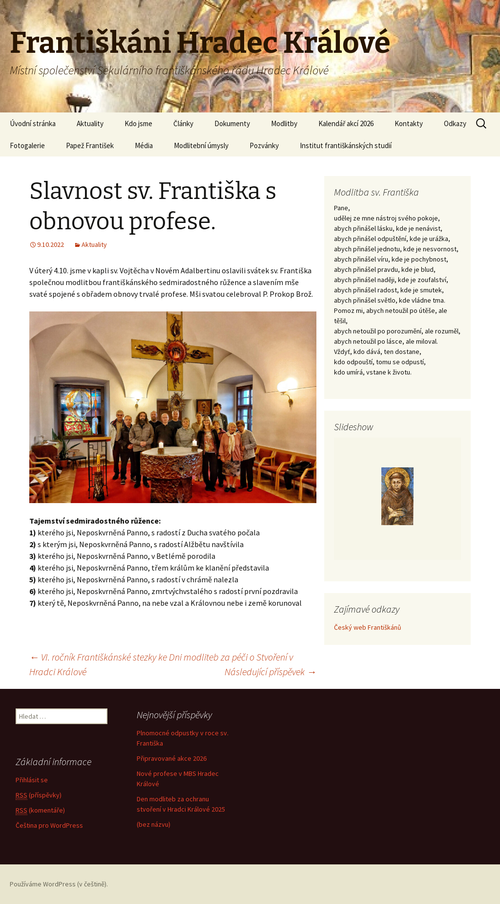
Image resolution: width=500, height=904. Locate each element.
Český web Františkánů (367, 627)
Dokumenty (232, 123)
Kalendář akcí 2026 (346, 123)
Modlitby (284, 123)
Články (183, 123)
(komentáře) (40, 810)
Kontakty (409, 123)
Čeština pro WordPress (49, 825)
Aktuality (90, 123)
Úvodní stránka (33, 123)
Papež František (90, 145)
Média (144, 145)
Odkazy (455, 123)
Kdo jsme (138, 123)
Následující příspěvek (270, 671)
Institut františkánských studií (346, 145)
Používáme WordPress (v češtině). (59, 884)
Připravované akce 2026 (172, 758)
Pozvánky (264, 145)
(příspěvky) (39, 795)
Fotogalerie (27, 145)
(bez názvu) (153, 824)
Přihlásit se (32, 779)
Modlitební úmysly (201, 145)
